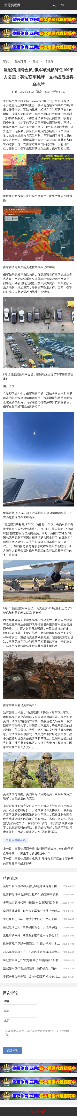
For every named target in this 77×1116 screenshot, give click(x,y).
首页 (6, 61)
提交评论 (12, 1052)
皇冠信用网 (12, 5)
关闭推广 (40, 1111)
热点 (35, 61)
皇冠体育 (20, 61)
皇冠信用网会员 (16, 840)
